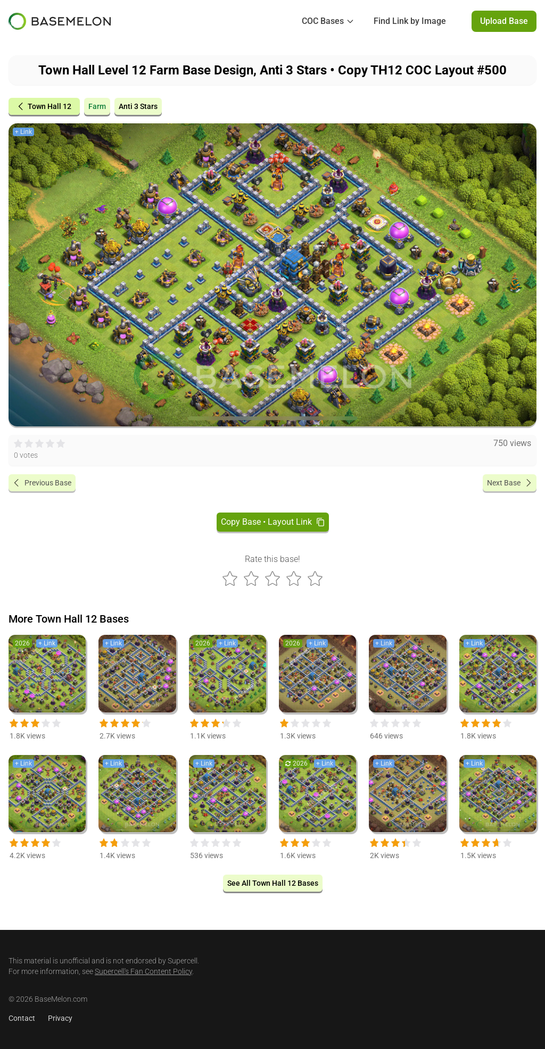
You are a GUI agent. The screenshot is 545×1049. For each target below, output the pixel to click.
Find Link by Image (410, 21)
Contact (22, 1018)
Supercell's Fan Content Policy (143, 971)
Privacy (60, 1018)
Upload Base (504, 21)
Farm (97, 106)
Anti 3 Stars (138, 106)
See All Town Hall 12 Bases (272, 883)
